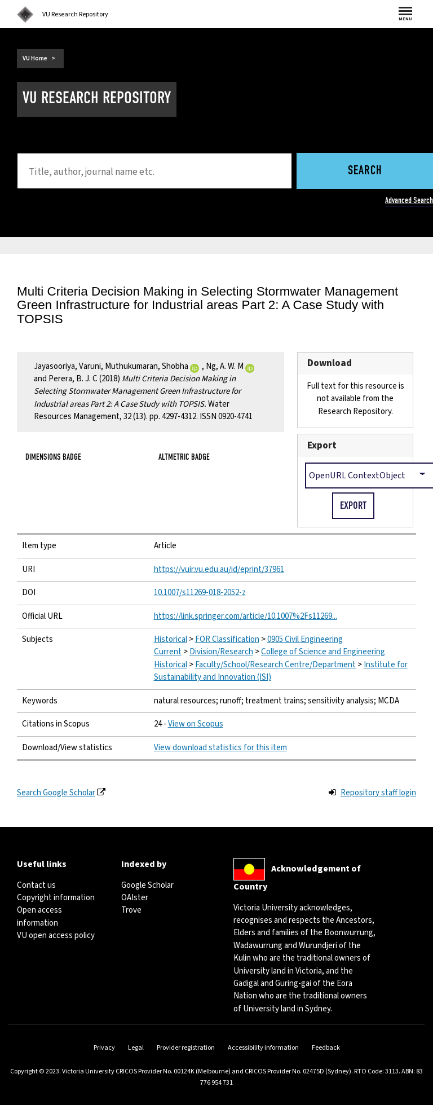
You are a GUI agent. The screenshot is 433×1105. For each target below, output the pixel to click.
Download (329, 363)
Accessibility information (263, 1048)
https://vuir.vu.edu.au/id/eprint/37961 (219, 569)
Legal (136, 1048)
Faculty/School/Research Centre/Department (275, 665)
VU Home (35, 58)
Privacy (104, 1048)
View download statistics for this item (220, 748)
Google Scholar (147, 885)
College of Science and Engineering (323, 652)
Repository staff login (378, 793)
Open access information (39, 916)
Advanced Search (409, 200)
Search (365, 171)
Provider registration (186, 1048)
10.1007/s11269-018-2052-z (200, 592)
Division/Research (221, 652)
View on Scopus (195, 724)
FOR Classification (227, 639)
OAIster (134, 898)
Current (168, 652)
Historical (170, 639)
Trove (131, 910)
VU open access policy (56, 935)
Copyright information (56, 898)
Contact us (36, 885)
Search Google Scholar (56, 793)
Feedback (326, 1048)
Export (322, 445)
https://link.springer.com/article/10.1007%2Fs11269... (245, 616)
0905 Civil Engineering (305, 639)
